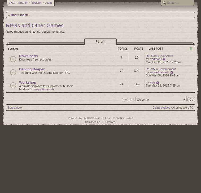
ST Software (108, 122)
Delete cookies (161, 107)
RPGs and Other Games (35, 25)
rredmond (156, 59)
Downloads (28, 56)
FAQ (12, 2)
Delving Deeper (32, 69)
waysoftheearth (159, 72)
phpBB (87, 118)
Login (48, 2)
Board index (19, 14)
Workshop (27, 82)
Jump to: (127, 99)
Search (23, 2)
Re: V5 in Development (161, 69)
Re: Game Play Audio (160, 55)
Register (36, 2)
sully (152, 82)
